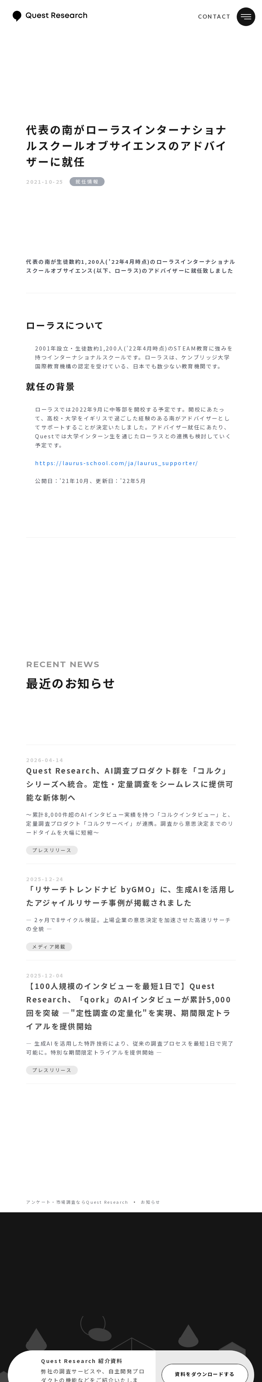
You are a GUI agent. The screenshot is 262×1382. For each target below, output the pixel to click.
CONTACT (214, 16)
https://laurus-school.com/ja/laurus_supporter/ (116, 463)
